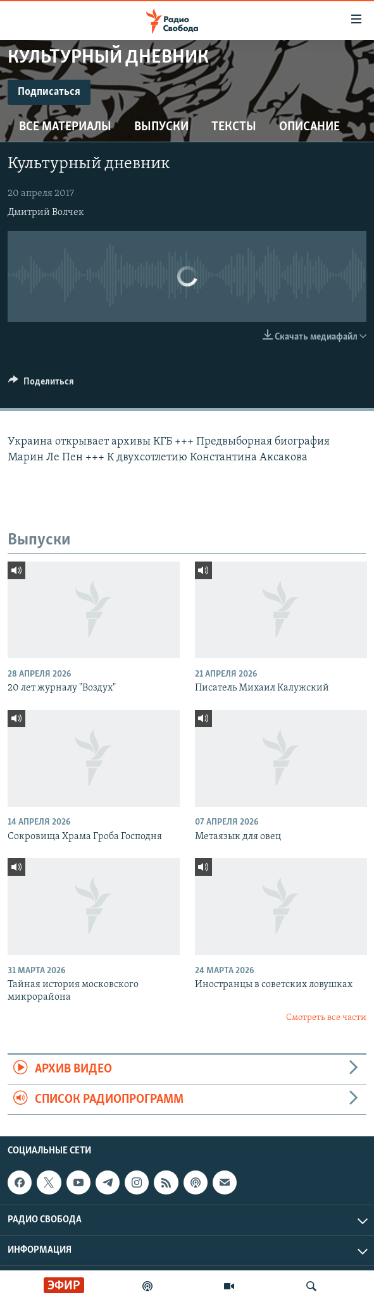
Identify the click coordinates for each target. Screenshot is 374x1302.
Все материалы (65, 127)
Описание (309, 127)
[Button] (41, 384)
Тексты (233, 127)
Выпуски (161, 127)
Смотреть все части (326, 1018)
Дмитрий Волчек (46, 212)
